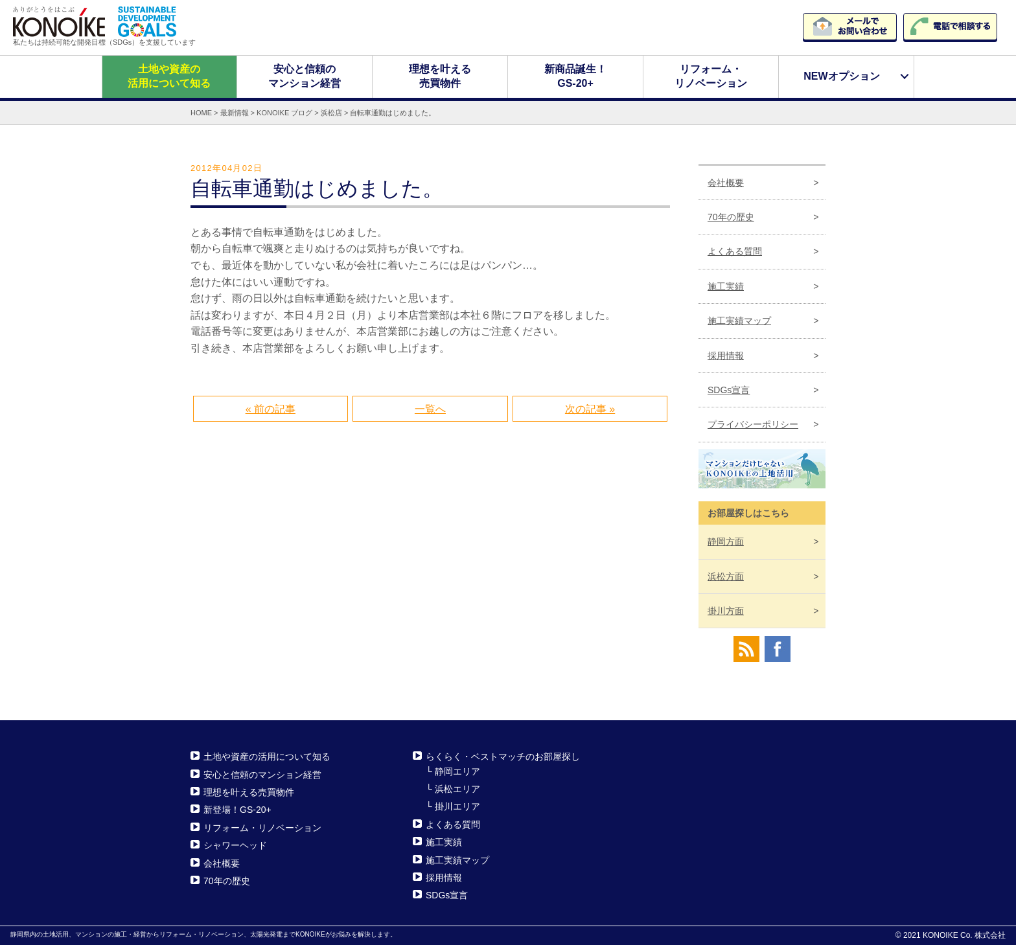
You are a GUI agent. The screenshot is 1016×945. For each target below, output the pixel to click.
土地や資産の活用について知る (169, 76)
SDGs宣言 (729, 390)
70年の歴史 (731, 217)
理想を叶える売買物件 (440, 76)
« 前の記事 (270, 408)
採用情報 (726, 355)
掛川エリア (457, 806)
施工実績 (726, 286)
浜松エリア (457, 789)
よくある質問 (735, 251)
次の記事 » (590, 408)
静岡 (726, 541)
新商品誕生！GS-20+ (575, 76)
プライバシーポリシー (753, 424)
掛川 (726, 611)
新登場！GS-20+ (237, 809)
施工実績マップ (739, 320)
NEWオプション (841, 76)
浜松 (726, 576)
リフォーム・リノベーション (711, 76)
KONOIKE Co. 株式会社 (964, 935)
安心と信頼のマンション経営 (304, 76)
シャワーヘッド (235, 845)
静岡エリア (457, 771)
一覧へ (430, 408)
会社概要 (726, 182)
